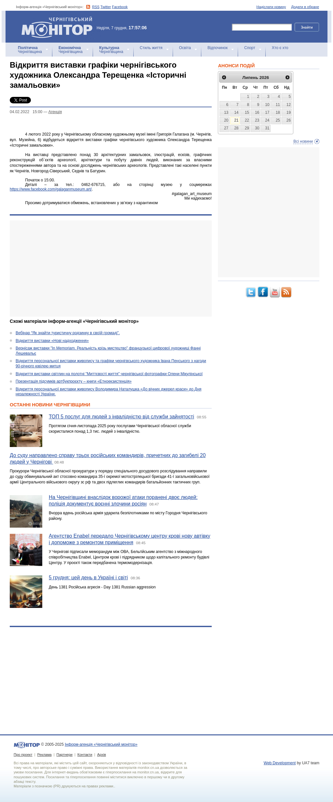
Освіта (185, 48)
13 (226, 112)
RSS (96, 7)
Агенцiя (55, 112)
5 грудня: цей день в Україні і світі (88, 577)
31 (267, 128)
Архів (101, 754)
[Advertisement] (111, 268)
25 (278, 120)
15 (247, 112)
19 (288, 112)
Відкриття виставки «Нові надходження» (52, 340)
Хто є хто (280, 48)
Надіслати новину (271, 7)
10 (267, 104)
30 (257, 128)
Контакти (84, 754)
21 (236, 120)
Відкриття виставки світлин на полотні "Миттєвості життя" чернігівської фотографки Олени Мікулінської (109, 374)
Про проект (23, 754)
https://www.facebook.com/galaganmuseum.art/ (51, 189)
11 (278, 104)
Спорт (249, 48)
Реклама (44, 754)
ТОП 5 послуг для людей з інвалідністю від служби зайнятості (121, 416)
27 (226, 128)
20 (226, 120)
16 (257, 112)
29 (247, 128)
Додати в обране (305, 7)
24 (267, 120)
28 (236, 128)
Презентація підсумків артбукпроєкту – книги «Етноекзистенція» (74, 381)
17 (267, 112)
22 (247, 120)
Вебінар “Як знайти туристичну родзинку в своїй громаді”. (68, 333)
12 (288, 104)
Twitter (105, 7)
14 (236, 112)
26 (288, 120)
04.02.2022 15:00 (26, 112)
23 (257, 120)
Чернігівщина (30, 50)
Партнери (65, 754)
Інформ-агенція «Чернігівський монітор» (59, 26)
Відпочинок (217, 48)
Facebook (119, 7)
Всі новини (303, 141)
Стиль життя (151, 48)
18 (278, 112)
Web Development (280, 763)
